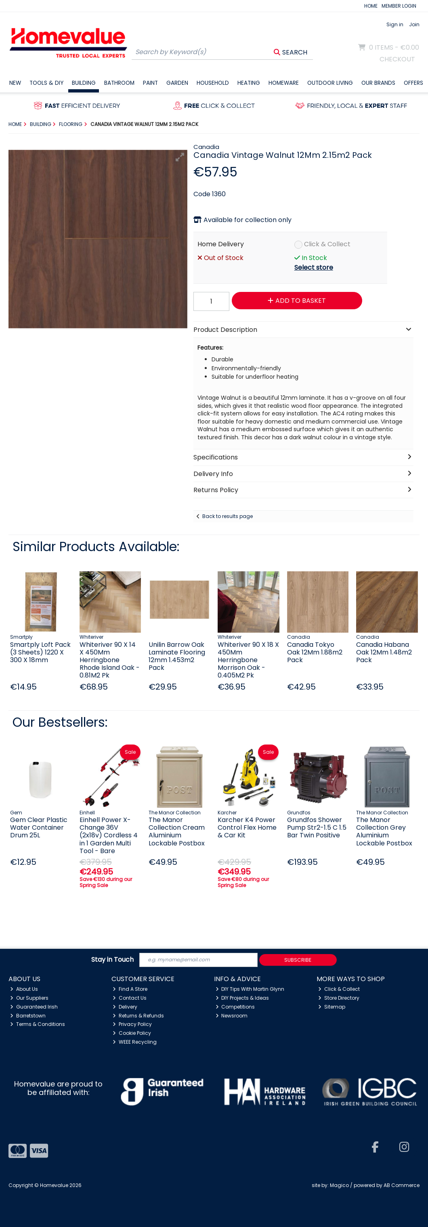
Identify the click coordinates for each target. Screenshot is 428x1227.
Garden (177, 83)
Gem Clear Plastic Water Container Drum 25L (38, 827)
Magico (339, 1185)
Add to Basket (297, 300)
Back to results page (227, 516)
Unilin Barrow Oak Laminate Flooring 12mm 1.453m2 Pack (177, 656)
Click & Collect (327, 244)
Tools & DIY (46, 83)
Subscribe (297, 959)
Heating (248, 83)
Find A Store (130, 989)
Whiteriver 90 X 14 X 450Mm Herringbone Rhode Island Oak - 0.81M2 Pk (110, 660)
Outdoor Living (330, 83)
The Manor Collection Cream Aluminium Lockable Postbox (177, 831)
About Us (24, 989)
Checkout (397, 59)
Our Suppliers (29, 997)
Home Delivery (220, 244)
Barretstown (28, 1015)
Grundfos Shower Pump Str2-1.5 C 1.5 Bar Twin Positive (316, 827)
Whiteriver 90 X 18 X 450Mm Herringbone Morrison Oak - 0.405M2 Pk (248, 660)
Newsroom (232, 1015)
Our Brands (378, 83)
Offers (413, 83)
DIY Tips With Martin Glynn (250, 989)
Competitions (235, 1006)
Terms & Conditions (37, 1024)
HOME (371, 5)
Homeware (284, 83)
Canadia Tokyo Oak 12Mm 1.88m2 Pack (314, 652)
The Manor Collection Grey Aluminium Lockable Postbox (384, 831)
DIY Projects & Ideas (242, 997)
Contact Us (130, 997)
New (15, 83)
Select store (313, 267)
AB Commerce (402, 1185)
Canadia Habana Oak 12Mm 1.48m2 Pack (384, 652)
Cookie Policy (132, 1033)
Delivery (125, 1006)
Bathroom (119, 83)
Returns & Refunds (138, 1015)
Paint (150, 83)
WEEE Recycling (135, 1041)
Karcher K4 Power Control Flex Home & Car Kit (247, 827)
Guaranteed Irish (34, 1006)
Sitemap (331, 1006)
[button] (180, 157)
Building (84, 83)
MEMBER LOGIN (399, 5)
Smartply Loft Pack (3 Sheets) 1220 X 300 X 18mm (40, 652)
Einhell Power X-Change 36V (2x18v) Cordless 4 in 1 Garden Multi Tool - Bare (109, 835)
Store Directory (338, 997)
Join (414, 24)
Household (213, 83)
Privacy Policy (132, 1024)
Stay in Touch (112, 960)
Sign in (394, 24)
